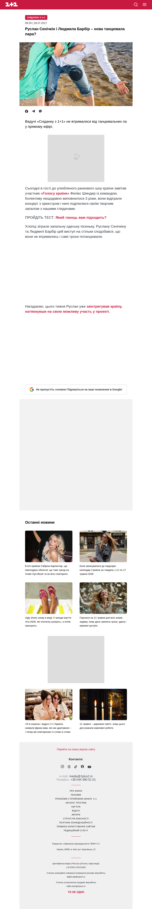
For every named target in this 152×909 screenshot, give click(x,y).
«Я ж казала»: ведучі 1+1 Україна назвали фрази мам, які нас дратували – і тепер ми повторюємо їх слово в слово (48, 728)
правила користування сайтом (76, 827)
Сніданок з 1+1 (36, 17)
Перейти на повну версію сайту (76, 749)
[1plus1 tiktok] (75, 767)
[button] (144, 4)
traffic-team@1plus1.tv (76, 886)
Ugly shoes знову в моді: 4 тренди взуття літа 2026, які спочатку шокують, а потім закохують (48, 621)
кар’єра (76, 807)
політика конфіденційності (76, 823)
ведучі (76, 811)
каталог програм (76, 803)
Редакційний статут (76, 831)
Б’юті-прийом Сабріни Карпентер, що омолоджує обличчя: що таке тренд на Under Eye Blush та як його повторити (47, 570)
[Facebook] (26, 111)
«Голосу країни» (55, 193)
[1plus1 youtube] (89, 767)
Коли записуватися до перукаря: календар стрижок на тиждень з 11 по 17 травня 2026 (103, 570)
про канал (76, 791)
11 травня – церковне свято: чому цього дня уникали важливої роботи (102, 726)
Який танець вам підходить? (80, 217)
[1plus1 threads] (69, 767)
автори (76, 815)
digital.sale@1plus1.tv (76, 877)
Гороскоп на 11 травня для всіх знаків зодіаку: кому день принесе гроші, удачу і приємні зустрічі (103, 621)
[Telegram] (33, 111)
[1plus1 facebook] (82, 767)
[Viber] (40, 111)
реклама (76, 795)
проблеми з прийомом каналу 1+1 (76, 799)
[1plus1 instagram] (62, 767)
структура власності (76, 819)
